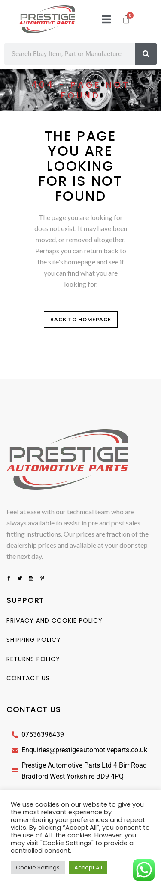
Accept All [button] (88, 867)
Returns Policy (33, 659)
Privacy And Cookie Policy (54, 620)
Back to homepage (80, 319)
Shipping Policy (33, 639)
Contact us (28, 678)
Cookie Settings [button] (38, 867)
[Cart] (126, 19)
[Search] (146, 54)
